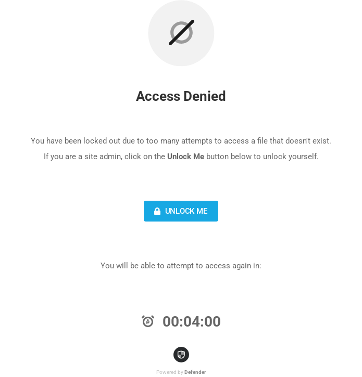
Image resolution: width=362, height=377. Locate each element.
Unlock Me (179, 211)
